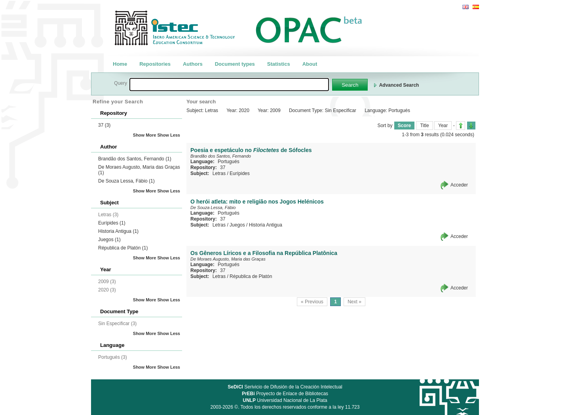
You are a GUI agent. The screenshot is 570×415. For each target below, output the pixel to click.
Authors (193, 64)
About (309, 64)
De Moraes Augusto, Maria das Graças (228, 259)
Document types (235, 64)
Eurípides (111, 223)
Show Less (169, 135)
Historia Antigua (118, 231)
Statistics (278, 64)
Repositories (155, 64)
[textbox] (229, 84)
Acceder (459, 185)
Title (424, 125)
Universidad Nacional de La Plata (285, 400)
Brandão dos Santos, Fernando (134, 159)
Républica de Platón (123, 248)
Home (120, 64)
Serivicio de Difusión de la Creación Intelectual (285, 387)
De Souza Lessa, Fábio (126, 181)
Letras (219, 173)
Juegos (109, 239)
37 (104, 125)
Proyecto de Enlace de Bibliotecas (285, 393)
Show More (144, 135)
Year (443, 125)
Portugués (228, 161)
